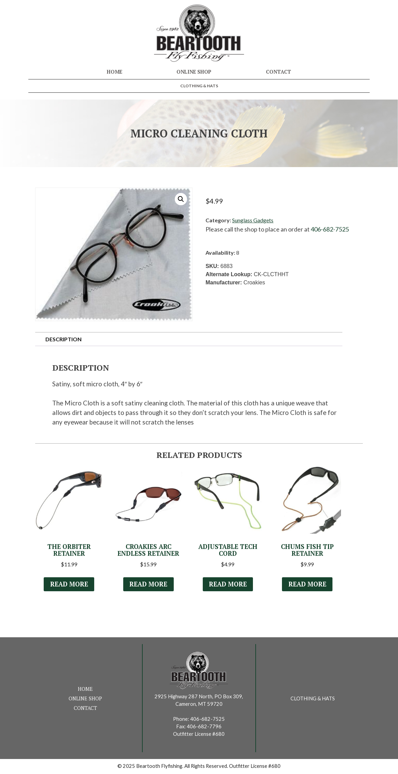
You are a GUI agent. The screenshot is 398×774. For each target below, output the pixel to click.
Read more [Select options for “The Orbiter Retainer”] (68, 585)
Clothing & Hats (199, 85)
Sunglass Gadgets (252, 220)
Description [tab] (63, 339)
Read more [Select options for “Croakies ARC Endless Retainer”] (148, 585)
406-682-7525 (330, 229)
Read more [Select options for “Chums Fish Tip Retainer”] (307, 585)
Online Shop (193, 72)
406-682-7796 (204, 727)
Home (114, 72)
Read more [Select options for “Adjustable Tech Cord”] (227, 585)
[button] (181, 199)
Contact (278, 72)
